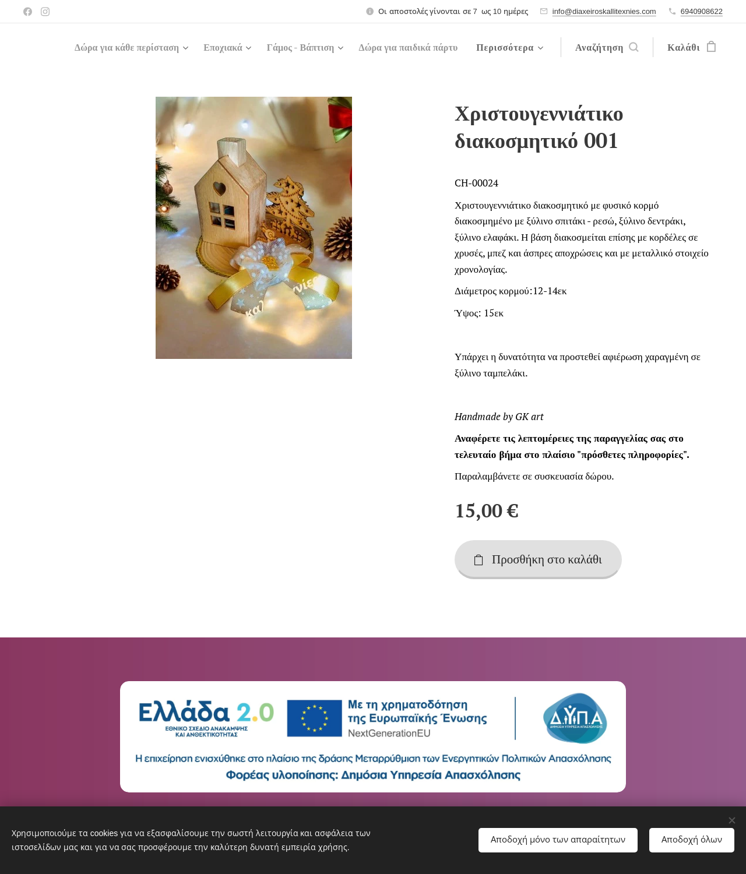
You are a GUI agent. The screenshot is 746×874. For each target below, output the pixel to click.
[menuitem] (236, 47)
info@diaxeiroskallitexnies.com (604, 11)
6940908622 (702, 11)
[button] (607, 47)
